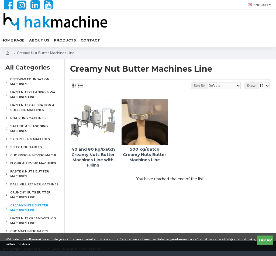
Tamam (265, 240)
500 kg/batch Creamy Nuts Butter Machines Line (144, 154)
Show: (251, 86)
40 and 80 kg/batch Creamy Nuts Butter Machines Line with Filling (93, 157)
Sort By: (199, 86)
